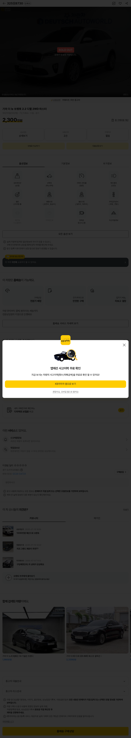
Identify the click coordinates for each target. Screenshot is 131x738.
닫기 (124, 345)
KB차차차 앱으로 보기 (65, 383)
